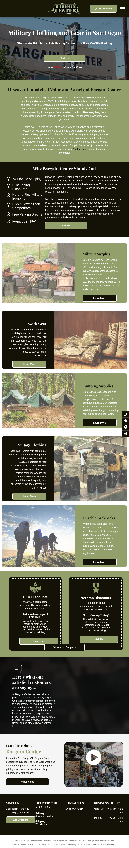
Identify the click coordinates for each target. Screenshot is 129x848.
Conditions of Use (60, 841)
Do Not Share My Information (39, 841)
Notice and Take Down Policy (80, 841)
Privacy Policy (20, 841)
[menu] (122, 9)
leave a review (32, 719)
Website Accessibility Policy (103, 841)
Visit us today (80, 149)
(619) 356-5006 (73, 809)
